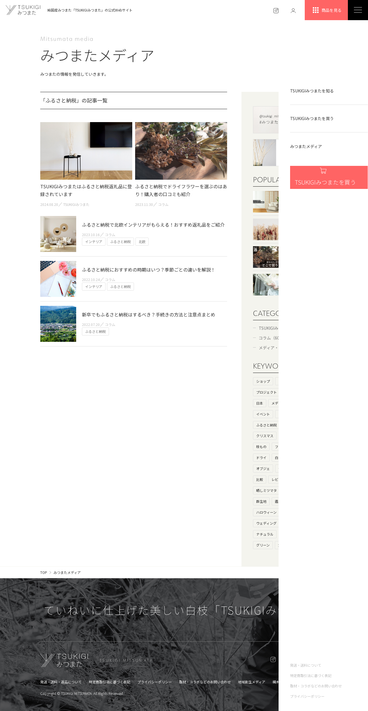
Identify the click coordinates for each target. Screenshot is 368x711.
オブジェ (263, 468)
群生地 (261, 501)
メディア (278, 403)
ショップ (263, 381)
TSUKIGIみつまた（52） (281, 328)
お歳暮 (315, 512)
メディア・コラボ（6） (280, 347)
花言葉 (302, 490)
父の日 (283, 545)
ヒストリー (287, 381)
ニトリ (315, 446)
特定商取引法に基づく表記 (109, 681)
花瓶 (317, 523)
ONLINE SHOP (305, 660)
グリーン (263, 545)
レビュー (278, 479)
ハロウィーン (266, 512)
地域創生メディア (251, 681)
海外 (310, 392)
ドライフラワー (309, 435)
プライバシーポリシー (154, 681)
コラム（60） (271, 338)
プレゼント (293, 424)
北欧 (305, 501)
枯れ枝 (299, 457)
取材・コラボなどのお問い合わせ (205, 681)
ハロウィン (293, 512)
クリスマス (264, 435)
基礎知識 (292, 392)
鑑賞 (278, 501)
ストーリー (312, 381)
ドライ (261, 457)
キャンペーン (295, 523)
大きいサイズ (307, 468)
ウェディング (266, 523)
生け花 (299, 479)
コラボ (298, 403)
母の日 (283, 468)
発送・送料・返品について (61, 681)
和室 (285, 435)
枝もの (261, 446)
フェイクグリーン (288, 446)
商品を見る (326, 10)
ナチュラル (264, 534)
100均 (317, 457)
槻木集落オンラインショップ (295, 681)
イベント (263, 414)
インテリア (287, 414)
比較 (259, 479)
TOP (43, 572)
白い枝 (280, 457)
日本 (259, 403)
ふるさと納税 (266, 424)
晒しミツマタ (266, 490)
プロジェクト (266, 392)
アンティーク (292, 534)
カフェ (309, 414)
